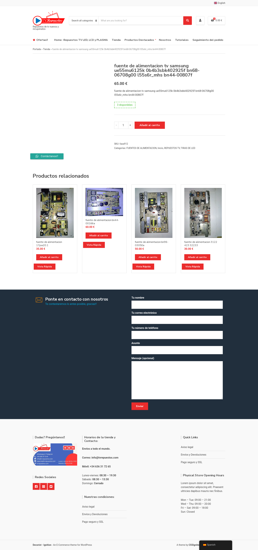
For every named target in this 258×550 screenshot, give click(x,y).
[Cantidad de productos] (123, 125)
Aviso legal (88, 506)
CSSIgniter (194, 545)
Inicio (160, 148)
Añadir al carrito (150, 125)
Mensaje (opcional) (177, 378)
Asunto (177, 348)
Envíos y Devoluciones (95, 514)
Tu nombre (177, 302)
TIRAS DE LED (188, 148)
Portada (37, 49)
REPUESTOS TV (172, 148)
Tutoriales (182, 40)
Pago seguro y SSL (92, 521)
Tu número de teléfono (177, 332)
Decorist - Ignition (42, 545)
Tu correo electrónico (177, 317)
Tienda (116, 40)
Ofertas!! (42, 40)
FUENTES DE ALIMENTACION (142, 148)
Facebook (36, 486)
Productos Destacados (139, 40)
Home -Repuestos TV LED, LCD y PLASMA (81, 40)
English (219, 3)
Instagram (43, 486)
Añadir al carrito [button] (49, 257)
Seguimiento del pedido (208, 40)
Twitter (51, 486)
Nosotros (165, 40)
